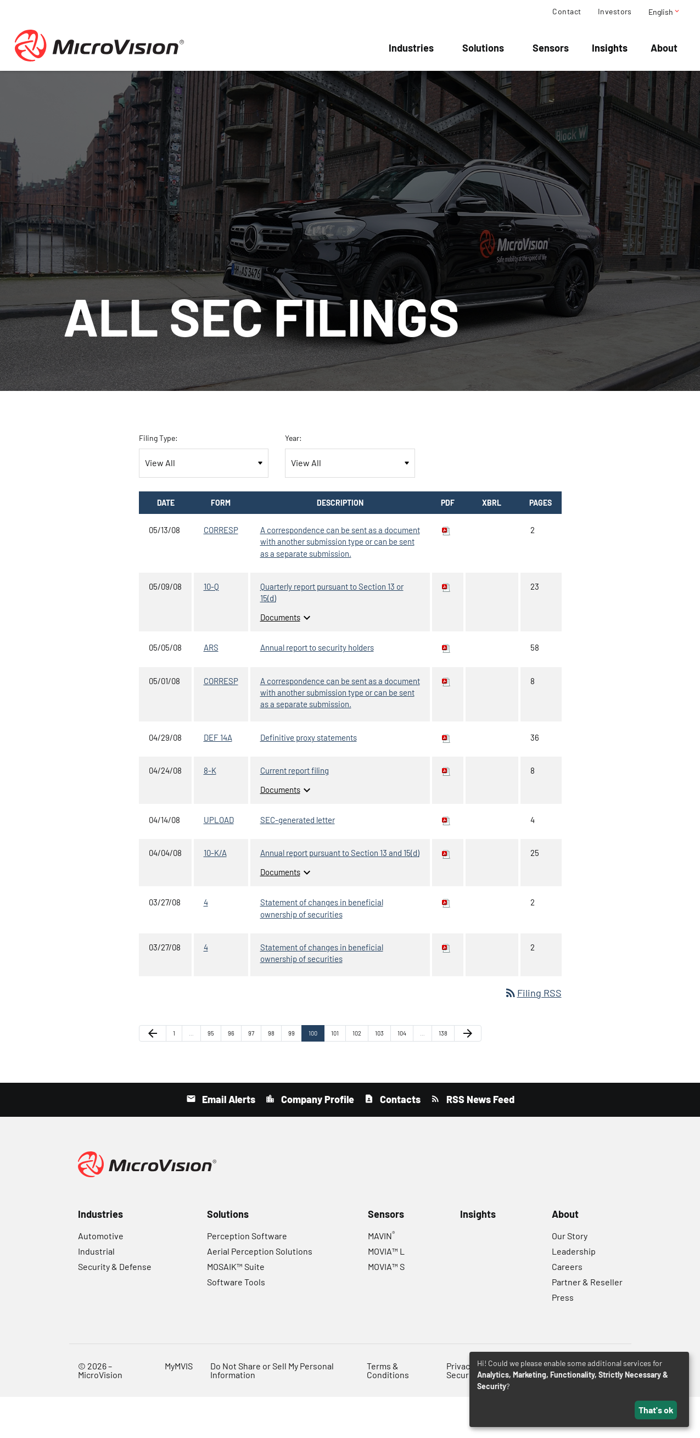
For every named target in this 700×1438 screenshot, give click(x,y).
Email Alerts (227, 1140)
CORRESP (221, 571)
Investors (615, 11)
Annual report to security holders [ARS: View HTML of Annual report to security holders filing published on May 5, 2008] (317, 688)
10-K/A (215, 894)
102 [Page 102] (359, 1076)
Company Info (285, 88)
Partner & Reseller (587, 1323)
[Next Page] (467, 1074)
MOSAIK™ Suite (236, 1307)
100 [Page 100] (315, 1076)
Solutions (483, 48)
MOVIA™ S (386, 1307)
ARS (211, 688)
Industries (411, 48)
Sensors (551, 48)
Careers (567, 1307)
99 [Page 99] (294, 1076)
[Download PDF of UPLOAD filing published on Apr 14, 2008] (446, 861)
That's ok (656, 1410)
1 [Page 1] (177, 1076)
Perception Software (247, 1277)
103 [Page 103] (381, 1076)
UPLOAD (219, 861)
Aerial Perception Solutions (259, 1292)
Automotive (101, 1277)
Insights (610, 48)
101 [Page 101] (337, 1076)
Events (190, 88)
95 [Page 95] (214, 1076)
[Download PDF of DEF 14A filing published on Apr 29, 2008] (446, 779)
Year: (293, 479)
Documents (286, 658)
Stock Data (427, 88)
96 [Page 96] (234, 1076)
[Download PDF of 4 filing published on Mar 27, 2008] (446, 943)
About (664, 48)
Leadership (574, 1292)
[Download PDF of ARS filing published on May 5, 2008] (446, 688)
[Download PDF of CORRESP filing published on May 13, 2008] (446, 571)
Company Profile (316, 1140)
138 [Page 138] (445, 1076)
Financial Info (359, 88)
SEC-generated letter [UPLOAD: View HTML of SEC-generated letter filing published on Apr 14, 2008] (297, 861)
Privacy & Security (463, 1411)
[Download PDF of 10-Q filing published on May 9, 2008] (446, 628)
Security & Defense (115, 1307)
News (230, 88)
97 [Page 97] (254, 1076)
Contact (566, 11)
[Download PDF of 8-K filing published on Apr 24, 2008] (446, 811)
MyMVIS (179, 1407)
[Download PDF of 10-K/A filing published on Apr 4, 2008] (446, 894)
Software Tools (236, 1323)
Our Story (569, 1277)
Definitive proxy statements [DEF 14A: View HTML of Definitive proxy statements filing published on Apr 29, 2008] (308, 779)
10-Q (211, 628)
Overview (140, 88)
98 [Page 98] (274, 1076)
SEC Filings (490, 88)
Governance (554, 88)
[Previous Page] (152, 1074)
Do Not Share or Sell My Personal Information (272, 1411)
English (664, 11)
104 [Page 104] (404, 1076)
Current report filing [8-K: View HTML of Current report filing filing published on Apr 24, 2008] (294, 811)
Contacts (399, 1140)
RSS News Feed (479, 1140)
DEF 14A (218, 779)
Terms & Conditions (388, 1411)
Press (563, 1338)
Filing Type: (158, 479)
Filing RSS (533, 1034)
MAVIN (381, 1277)
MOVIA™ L (386, 1292)
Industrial (96, 1292)
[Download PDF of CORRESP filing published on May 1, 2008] (446, 722)
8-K (210, 811)
